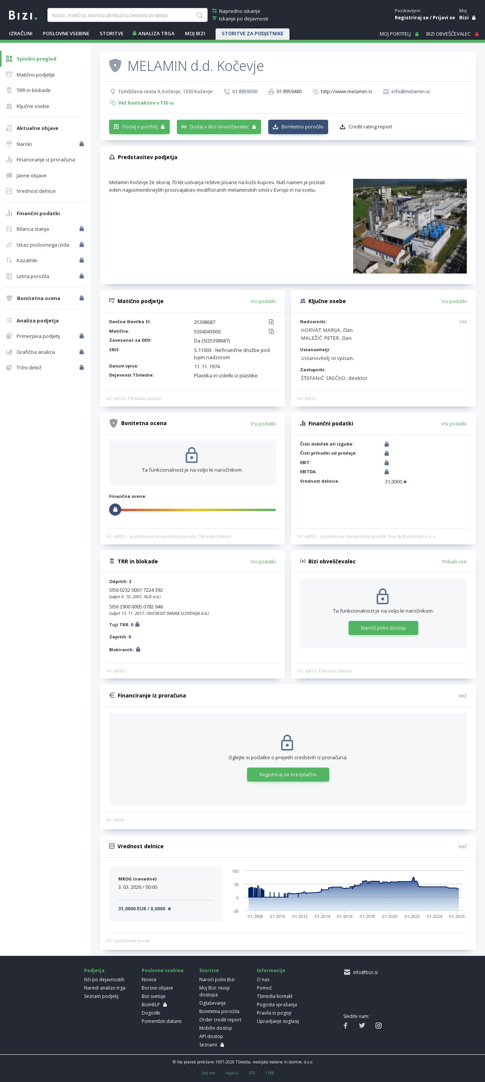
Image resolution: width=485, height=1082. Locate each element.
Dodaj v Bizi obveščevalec (219, 126)
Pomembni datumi (161, 1021)
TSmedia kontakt (275, 996)
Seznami (208, 1044)
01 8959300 (244, 91)
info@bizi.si (364, 972)
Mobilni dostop (215, 1028)
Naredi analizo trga (104, 988)
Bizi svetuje (154, 996)
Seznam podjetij (101, 996)
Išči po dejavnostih (104, 979)
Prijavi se (444, 17)
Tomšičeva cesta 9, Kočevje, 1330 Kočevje (165, 91)
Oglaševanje (212, 1003)
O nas (263, 979)
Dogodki (151, 1013)
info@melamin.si (410, 91)
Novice (149, 979)
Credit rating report (370, 126)
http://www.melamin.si (346, 91)
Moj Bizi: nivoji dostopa (214, 991)
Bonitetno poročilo (303, 126)
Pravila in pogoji (274, 1013)
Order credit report (220, 1019)
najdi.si (231, 1073)
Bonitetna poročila (219, 1011)
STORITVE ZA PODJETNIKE (252, 33)
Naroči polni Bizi (217, 979)
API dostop (211, 1036)
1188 (269, 1073)
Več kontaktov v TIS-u (146, 102)
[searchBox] (127, 15)
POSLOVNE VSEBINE (66, 33)
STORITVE (112, 33)
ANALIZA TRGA (156, 33)
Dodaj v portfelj (140, 126)
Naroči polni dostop (383, 627)
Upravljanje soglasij (278, 1021)
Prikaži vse (454, 561)
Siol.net (208, 1073)
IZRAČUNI (21, 33)
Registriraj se (412, 17)
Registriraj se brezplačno (288, 774)
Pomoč (264, 988)
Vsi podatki (263, 301)
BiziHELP (151, 1004)
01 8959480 (289, 91)
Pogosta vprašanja (277, 1004)
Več (463, 321)
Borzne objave (157, 988)
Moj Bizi (195, 33)
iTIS (252, 1073)
